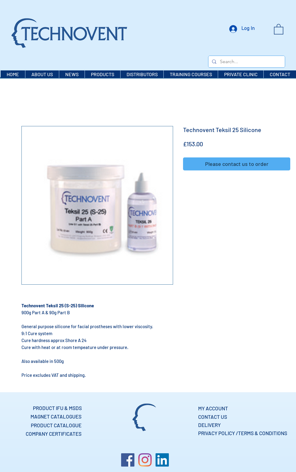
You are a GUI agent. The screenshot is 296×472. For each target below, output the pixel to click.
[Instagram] (145, 460)
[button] (278, 28)
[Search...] (246, 61)
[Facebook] (127, 460)
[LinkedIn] (162, 460)
